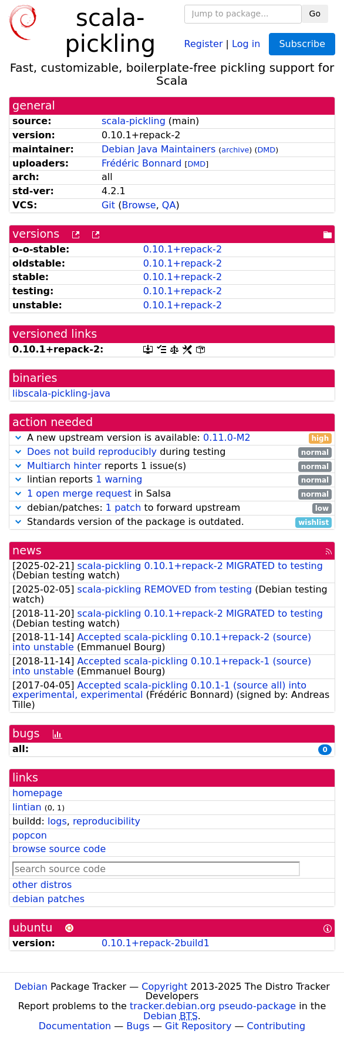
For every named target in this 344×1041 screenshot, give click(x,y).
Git (108, 205)
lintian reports (172, 480)
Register (203, 43)
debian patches (48, 898)
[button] (18, 437)
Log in (246, 43)
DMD (266, 149)
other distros (42, 884)
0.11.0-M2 (227, 437)
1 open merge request (79, 493)
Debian (31, 986)
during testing (172, 452)
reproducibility (106, 821)
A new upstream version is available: (172, 438)
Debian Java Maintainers (158, 149)
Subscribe (302, 43)
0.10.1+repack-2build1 (156, 943)
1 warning (119, 479)
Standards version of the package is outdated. (172, 522)
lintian (27, 807)
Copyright (164, 986)
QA (169, 205)
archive (235, 149)
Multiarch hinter (64, 465)
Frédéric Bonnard (141, 163)
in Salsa (172, 494)
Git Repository (198, 1026)
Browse (139, 205)
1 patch (123, 507)
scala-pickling (134, 121)
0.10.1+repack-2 (182, 249)
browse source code (59, 848)
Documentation (75, 1026)
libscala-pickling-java (61, 393)
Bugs (138, 1026)
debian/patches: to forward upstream (172, 508)
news (27, 550)
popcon (29, 835)
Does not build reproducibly (92, 451)
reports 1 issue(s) (172, 466)
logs (57, 821)
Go (315, 13)
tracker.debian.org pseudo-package (213, 1006)
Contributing (276, 1026)
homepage (37, 793)
